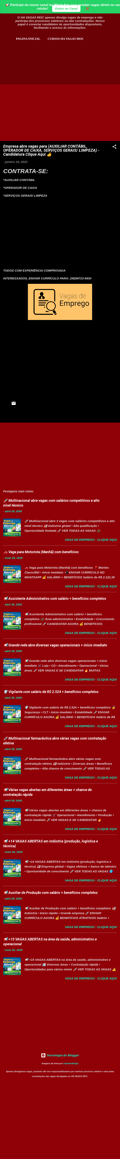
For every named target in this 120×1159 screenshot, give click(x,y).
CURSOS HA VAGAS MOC (66, 38)
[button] (114, 147)
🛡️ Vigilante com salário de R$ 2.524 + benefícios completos (51, 692)
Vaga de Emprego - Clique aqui (91, 539)
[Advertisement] (50, 61)
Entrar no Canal (66, 8)
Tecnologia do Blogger (60, 1055)
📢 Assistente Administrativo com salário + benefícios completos (54, 598)
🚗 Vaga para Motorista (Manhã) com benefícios (41, 552)
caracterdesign (70, 1063)
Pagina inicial (28, 38)
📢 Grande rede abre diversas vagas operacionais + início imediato (55, 645)
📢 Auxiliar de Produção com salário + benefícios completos (50, 892)
